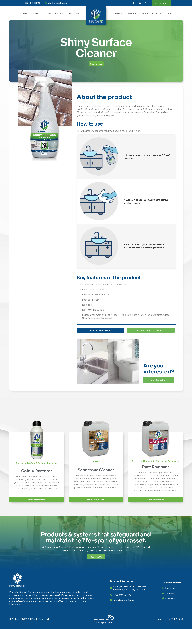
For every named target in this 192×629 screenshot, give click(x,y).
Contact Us (73, 13)
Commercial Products (137, 13)
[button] (151, 330)
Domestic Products (161, 13)
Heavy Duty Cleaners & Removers (161, 461)
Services (36, 13)
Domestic (21, 463)
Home (25, 13)
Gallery (47, 13)
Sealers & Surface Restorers (42, 463)
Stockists (117, 13)
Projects (59, 13)
